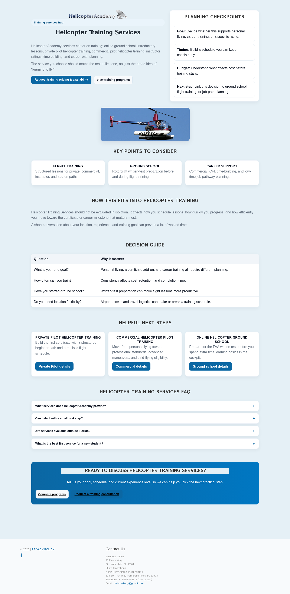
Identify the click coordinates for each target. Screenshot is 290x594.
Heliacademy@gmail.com (129, 583)
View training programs (113, 79)
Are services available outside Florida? (63, 431)
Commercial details (131, 366)
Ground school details (211, 366)
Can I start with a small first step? (59, 418)
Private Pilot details (54, 366)
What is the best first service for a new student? (69, 443)
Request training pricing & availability (61, 79)
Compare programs (52, 494)
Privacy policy (43, 549)
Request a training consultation (97, 494)
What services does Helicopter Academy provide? (70, 406)
